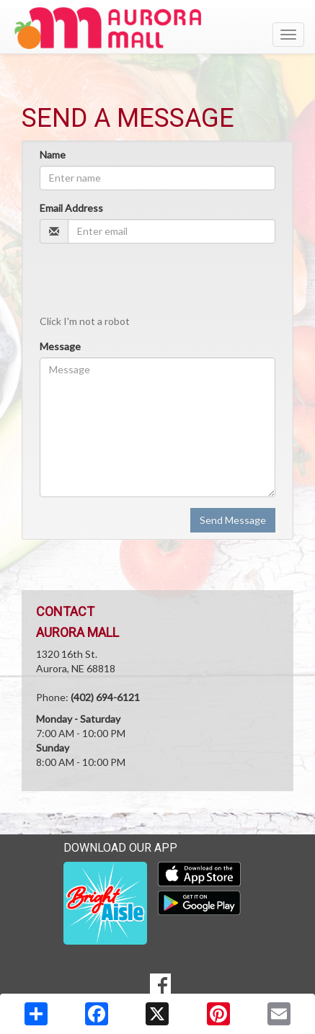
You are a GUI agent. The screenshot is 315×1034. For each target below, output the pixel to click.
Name (53, 154)
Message (60, 346)
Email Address (71, 208)
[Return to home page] (157, 28)
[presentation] (149, 282)
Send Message (233, 520)
